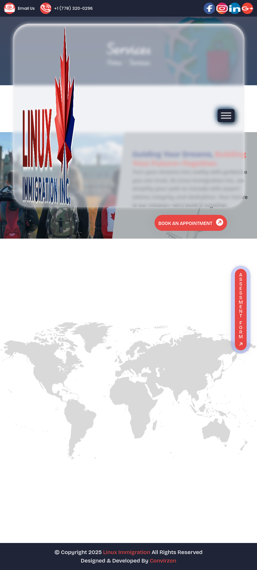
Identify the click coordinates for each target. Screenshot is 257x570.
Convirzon (163, 560)
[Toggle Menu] (226, 115)
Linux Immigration (126, 552)
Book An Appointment (191, 222)
